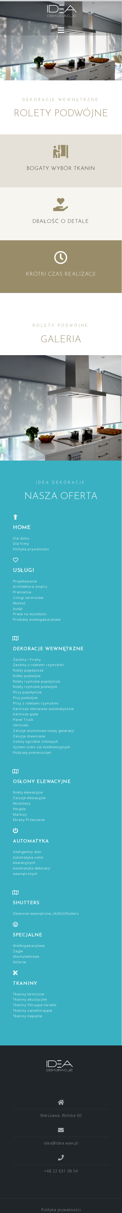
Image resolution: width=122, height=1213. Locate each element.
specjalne (27, 935)
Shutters (26, 903)
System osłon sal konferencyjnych (41, 747)
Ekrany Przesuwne (29, 820)
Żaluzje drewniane (29, 736)
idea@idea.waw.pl (61, 1143)
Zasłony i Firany (27, 660)
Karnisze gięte (25, 714)
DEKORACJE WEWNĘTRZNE (48, 649)
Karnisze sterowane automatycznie (43, 709)
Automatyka (31, 841)
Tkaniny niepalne (27, 1016)
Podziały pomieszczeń (32, 753)
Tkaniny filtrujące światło (34, 1005)
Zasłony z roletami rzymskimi (38, 665)
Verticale (20, 725)
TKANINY (25, 983)
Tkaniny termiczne (28, 994)
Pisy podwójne (25, 698)
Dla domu (21, 538)
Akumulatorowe (26, 956)
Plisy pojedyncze (27, 692)
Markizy (20, 814)
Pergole (19, 809)
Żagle (18, 951)
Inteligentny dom (27, 852)
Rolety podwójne (27, 676)
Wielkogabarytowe (29, 946)
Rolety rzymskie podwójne (35, 687)
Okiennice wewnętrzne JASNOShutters (46, 914)
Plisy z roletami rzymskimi (36, 703)
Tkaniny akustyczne (30, 999)
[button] (5, 407)
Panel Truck (23, 720)
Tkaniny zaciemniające (32, 1011)
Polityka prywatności (31, 549)
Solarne (19, 962)
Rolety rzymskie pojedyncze (36, 681)
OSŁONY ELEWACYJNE (42, 781)
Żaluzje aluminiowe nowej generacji (43, 731)
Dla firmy (21, 544)
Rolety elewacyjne (28, 792)
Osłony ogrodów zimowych (35, 742)
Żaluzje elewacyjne (29, 798)
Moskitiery (22, 803)
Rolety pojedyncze (28, 670)
